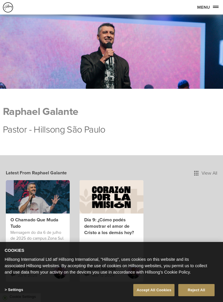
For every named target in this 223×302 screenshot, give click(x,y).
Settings (15, 289)
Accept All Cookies (153, 290)
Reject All (196, 290)
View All (205, 173)
